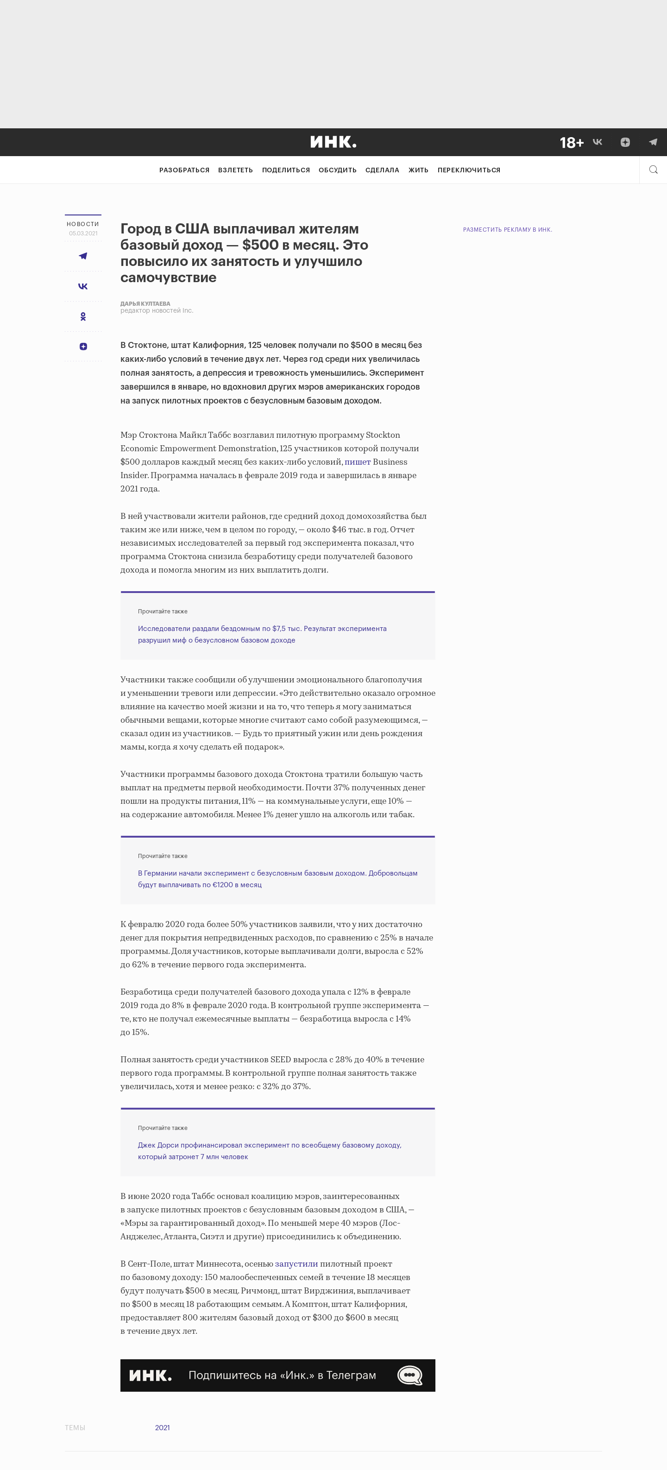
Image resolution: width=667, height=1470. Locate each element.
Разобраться (184, 170)
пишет (358, 462)
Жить (419, 170)
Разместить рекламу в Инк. (508, 230)
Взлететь (235, 170)
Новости (83, 224)
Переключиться (469, 170)
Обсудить (338, 170)
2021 (162, 1428)
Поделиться (286, 170)
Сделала (382, 170)
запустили (296, 1264)
